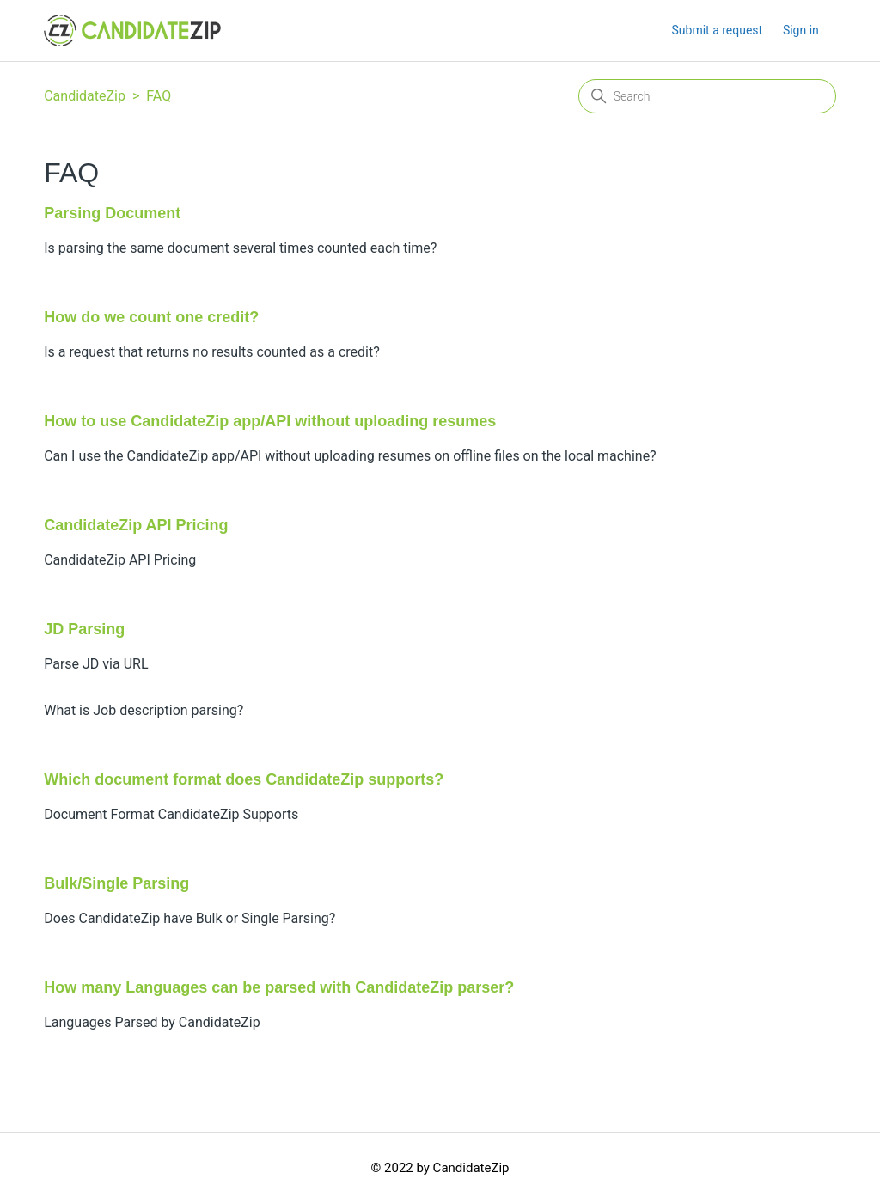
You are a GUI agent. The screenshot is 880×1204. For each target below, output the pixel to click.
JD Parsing (84, 629)
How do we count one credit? (151, 317)
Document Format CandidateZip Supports (171, 814)
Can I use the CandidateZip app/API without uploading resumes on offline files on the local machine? (350, 456)
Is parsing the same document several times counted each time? (240, 248)
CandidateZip (84, 96)
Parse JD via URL (96, 664)
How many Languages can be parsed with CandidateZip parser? (279, 987)
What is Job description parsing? (143, 710)
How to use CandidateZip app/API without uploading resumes (270, 421)
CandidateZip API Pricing (136, 525)
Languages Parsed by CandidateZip (152, 1022)
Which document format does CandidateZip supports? (243, 779)
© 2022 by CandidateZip (440, 1168)
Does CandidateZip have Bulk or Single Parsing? (189, 918)
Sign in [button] (801, 30)
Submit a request (717, 30)
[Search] (707, 96)
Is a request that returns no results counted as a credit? (212, 352)
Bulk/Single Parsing (116, 883)
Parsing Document (112, 213)
